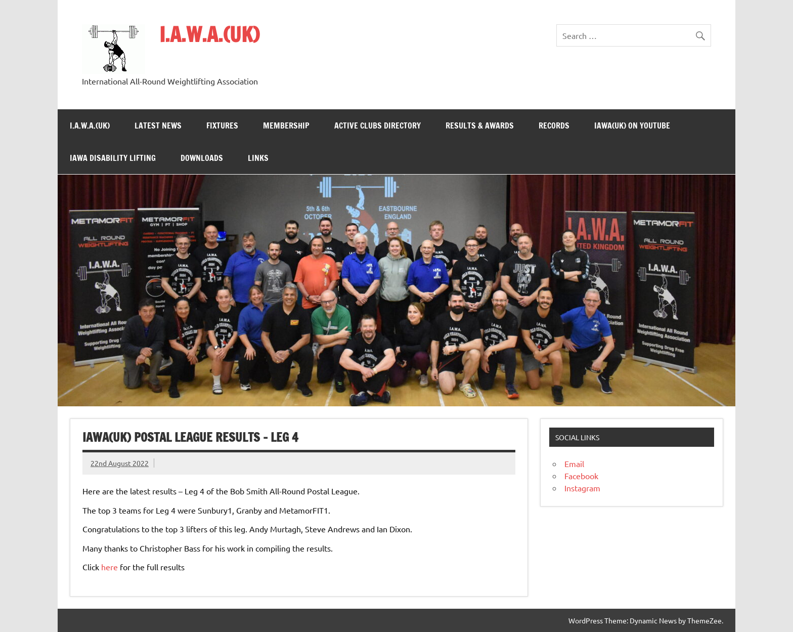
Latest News (158, 125)
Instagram (582, 488)
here (109, 567)
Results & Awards (480, 125)
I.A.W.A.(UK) (209, 34)
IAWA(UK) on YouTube (632, 125)
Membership (286, 125)
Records (554, 125)
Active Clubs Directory (377, 125)
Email (574, 463)
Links (258, 157)
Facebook (581, 476)
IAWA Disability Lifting (113, 157)
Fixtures (222, 125)
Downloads (202, 157)
